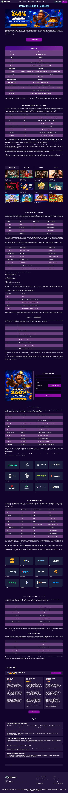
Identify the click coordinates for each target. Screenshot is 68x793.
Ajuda (44, 1)
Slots (56, 167)
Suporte (55, 780)
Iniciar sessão (58, 1)
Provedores (38, 1)
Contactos (56, 778)
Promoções (56, 781)
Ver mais (34, 711)
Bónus (20, 1)
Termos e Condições (41, 776)
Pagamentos (31, 1)
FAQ (54, 776)
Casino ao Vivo (39, 783)
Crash (41, 167)
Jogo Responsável (40, 778)
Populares (12, 167)
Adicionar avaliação (56, 672)
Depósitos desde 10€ (58, 783)
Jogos (24, 1)
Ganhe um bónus (34, 39)
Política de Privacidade (41, 780)
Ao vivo (26, 167)
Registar (65, 1)
